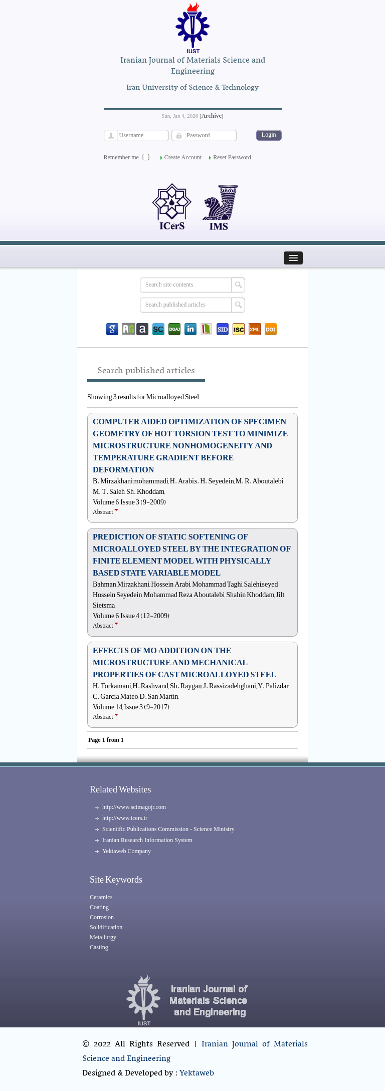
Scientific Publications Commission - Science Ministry (168, 829)
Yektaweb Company (126, 851)
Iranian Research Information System (147, 840)
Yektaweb (196, 1073)
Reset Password (232, 157)
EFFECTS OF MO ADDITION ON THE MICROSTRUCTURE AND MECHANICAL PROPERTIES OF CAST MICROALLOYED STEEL (184, 663)
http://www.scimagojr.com (134, 806)
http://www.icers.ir (124, 818)
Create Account (183, 157)
